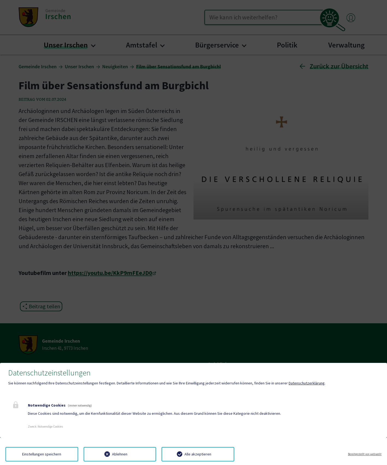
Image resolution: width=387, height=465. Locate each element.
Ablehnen (119, 454)
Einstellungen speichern (41, 454)
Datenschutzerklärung (307, 383)
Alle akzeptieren (197, 454)
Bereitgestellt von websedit (365, 454)
